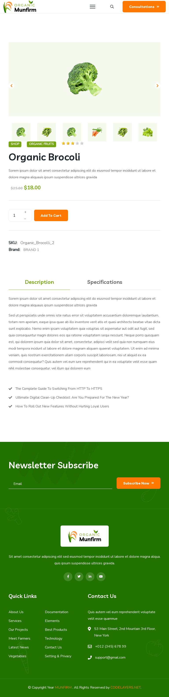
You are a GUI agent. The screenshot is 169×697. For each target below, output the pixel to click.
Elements (52, 620)
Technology (53, 638)
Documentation (56, 612)
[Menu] (92, 6)
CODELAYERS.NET (125, 687)
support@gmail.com (110, 657)
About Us (16, 612)
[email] (60, 485)
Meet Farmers (19, 638)
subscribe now (138, 483)
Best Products (56, 629)
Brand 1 (31, 249)
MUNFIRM (63, 687)
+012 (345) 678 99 (110, 646)
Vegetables (17, 656)
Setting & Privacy (58, 656)
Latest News (19, 647)
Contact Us (53, 647)
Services (15, 620)
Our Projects (18, 629)
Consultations (144, 6)
